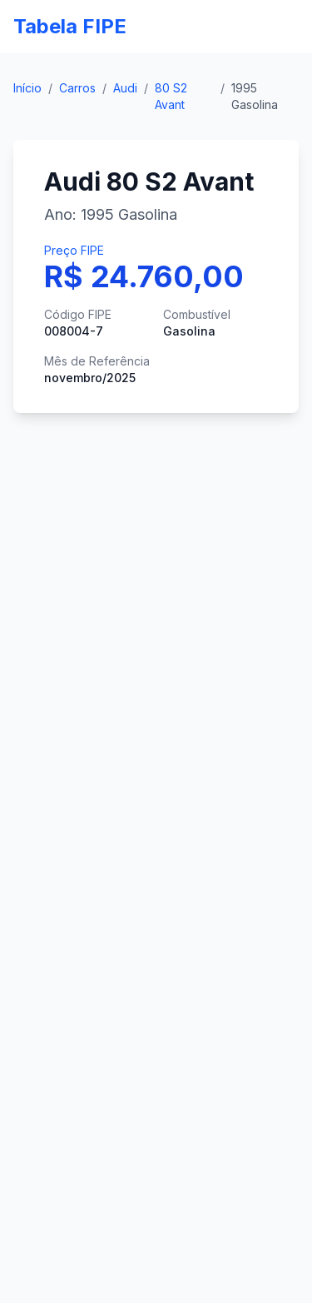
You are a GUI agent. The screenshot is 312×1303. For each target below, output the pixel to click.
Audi (125, 88)
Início (27, 88)
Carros (77, 88)
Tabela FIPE (69, 26)
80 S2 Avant (171, 96)
